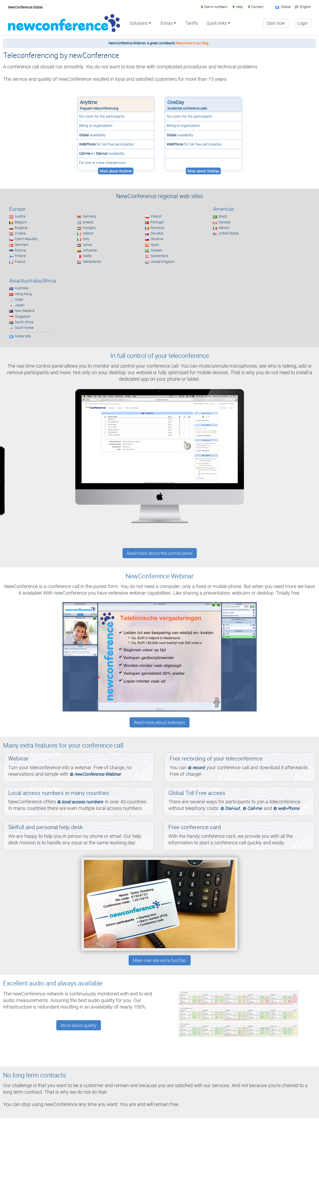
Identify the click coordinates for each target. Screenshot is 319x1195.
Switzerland (159, 255)
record (198, 767)
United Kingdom (163, 261)
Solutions (139, 23)
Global (84, 135)
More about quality (79, 1025)
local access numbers (82, 802)
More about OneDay (203, 171)
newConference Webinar (97, 774)
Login (302, 23)
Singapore (22, 316)
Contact (257, 6)
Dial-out (102, 153)
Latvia (87, 244)
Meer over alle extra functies (159, 960)
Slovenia (157, 238)
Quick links (216, 23)
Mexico (224, 227)
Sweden (157, 250)
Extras (167, 23)
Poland (156, 216)
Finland (20, 255)
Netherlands (92, 261)
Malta (87, 255)
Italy (86, 238)
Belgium (21, 222)
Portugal (157, 222)
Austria (20, 216)
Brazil (223, 216)
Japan (20, 305)
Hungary (89, 227)
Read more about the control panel (159, 553)
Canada (224, 222)
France (20, 261)
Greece (88, 222)
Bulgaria (21, 227)
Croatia (20, 233)
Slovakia (157, 233)
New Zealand (24, 310)
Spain (155, 244)
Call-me (84, 153)
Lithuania (90, 250)
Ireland (88, 233)
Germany (90, 216)
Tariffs (192, 23)
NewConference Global (25, 7)
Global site (23, 336)
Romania (157, 227)
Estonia (20, 250)
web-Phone (288, 808)
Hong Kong (23, 293)
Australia (21, 288)
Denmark (21, 244)
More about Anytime (116, 171)
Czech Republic (26, 238)
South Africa (24, 322)
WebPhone (87, 144)
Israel (19, 299)
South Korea (24, 327)
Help (239, 6)
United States (229, 233)
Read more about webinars (159, 722)
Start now (275, 23)
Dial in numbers (215, 6)
